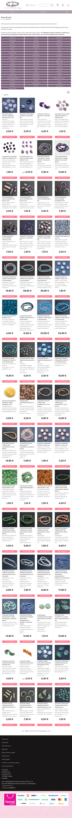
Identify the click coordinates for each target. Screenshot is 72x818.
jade (36, 50)
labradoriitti (36, 60)
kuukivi (36, 58)
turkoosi (59, 83)
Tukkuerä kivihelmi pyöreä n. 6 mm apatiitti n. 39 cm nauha (44, 317)
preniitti (12, 73)
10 (40, 731)
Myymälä (5, 749)
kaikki (44, 731)
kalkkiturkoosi (12, 52)
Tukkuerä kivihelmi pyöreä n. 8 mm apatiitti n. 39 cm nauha (62, 317)
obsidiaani (12, 70)
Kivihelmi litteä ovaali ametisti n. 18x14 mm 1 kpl (44, 238)
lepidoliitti (36, 63)
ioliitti (12, 50)
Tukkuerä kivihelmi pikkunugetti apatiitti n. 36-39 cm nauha (9, 360)
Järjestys (5, 95)
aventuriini (13, 45)
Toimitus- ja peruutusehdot (10, 762)
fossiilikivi (59, 45)
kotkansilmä (36, 55)
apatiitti (12, 42)
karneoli (12, 55)
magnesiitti (59, 63)
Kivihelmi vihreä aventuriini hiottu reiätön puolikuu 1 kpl (44, 705)
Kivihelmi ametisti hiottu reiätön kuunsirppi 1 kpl (60, 199)
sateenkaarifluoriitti (12, 78)
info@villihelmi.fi (7, 785)
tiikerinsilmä (36, 83)
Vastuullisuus (6, 746)
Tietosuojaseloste (7, 766)
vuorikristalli (59, 85)
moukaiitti (12, 68)
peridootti (59, 70)
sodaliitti (12, 83)
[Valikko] (67, 11)
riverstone (36, 73)
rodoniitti (59, 73)
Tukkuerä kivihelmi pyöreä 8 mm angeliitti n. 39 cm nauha (44, 278)
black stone (36, 45)
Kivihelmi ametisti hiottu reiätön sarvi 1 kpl (44, 199)
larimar (13, 63)
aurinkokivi (59, 42)
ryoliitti (59, 75)
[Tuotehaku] (44, 5)
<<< (22, 731)
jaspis (59, 50)
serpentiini (13, 80)
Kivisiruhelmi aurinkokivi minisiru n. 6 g (27, 402)
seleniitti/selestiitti (59, 78)
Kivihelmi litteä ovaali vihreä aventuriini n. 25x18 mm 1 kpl (62, 663)
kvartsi (59, 58)
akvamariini (59, 37)
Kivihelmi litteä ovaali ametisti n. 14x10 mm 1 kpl (27, 238)
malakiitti (36, 65)
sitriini (59, 80)
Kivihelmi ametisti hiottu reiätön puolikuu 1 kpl (7, 238)
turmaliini (12, 85)
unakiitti (36, 85)
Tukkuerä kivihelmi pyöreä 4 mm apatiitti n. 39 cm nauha (27, 317)
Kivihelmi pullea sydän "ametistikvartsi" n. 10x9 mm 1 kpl (62, 115)
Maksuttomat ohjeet (8, 752)
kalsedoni (36, 52)
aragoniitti (36, 42)
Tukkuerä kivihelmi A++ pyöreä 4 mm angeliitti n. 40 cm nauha (9, 278)
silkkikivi (36, 80)
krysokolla (59, 55)
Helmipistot (5, 756)
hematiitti (36, 47)
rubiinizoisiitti (12, 75)
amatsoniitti (12, 40)
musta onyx (59, 68)
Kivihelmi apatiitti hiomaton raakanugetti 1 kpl (44, 360)
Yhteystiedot (6, 759)
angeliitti (59, 40)
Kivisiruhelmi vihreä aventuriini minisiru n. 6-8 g (27, 487)
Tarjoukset (5, 739)
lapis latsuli (59, 60)
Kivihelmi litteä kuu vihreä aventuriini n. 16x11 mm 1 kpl (8, 663)
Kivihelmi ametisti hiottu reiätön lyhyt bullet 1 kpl (26, 199)
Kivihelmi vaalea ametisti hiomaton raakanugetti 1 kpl (8, 115)
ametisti (36, 40)
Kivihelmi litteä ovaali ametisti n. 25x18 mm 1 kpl (27, 115)
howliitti (59, 47)
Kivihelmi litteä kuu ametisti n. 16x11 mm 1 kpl (43, 115)
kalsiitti (59, 52)
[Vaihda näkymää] (68, 92)
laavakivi (12, 60)
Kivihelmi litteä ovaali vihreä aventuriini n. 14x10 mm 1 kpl (62, 705)
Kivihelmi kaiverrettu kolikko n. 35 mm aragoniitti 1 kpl (9, 402)
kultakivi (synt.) (12, 58)
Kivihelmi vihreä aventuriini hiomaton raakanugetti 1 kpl (44, 663)
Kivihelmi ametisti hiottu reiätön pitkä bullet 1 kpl (8, 199)
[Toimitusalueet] (57, 5)
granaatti (12, 47)
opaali (36, 70)
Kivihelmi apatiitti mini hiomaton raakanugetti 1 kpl (27, 360)
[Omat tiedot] (63, 5)
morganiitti (36, 68)
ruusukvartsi (36, 75)
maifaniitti (12, 65)
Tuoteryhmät (43, 12)
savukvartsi (36, 78)
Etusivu (12, 12)
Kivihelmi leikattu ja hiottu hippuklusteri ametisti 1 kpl (26, 158)
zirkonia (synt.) (13, 88)
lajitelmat (12, 37)
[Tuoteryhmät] (31, 5)
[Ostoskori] (68, 5)
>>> (49, 731)
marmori (59, 65)
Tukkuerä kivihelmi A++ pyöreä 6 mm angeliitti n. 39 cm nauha (27, 278)
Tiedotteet (5, 742)
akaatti (36, 37)
